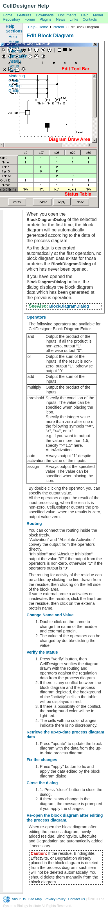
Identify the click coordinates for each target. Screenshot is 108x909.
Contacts (90, 19)
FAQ (12, 71)
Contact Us (76, 899)
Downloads (44, 15)
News (60, 19)
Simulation (15, 56)
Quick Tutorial (15, 48)
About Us (19, 899)
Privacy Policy (55, 899)
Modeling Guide (15, 78)
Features (24, 15)
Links (74, 19)
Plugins (45, 19)
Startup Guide (14, 88)
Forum (30, 19)
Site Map (35, 899)
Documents (67, 15)
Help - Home (38, 27)
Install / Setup (14, 63)
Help (84, 15)
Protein (58, 27)
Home (7, 15)
